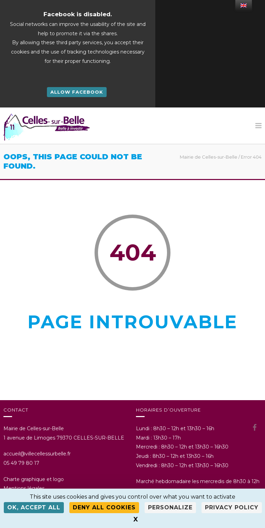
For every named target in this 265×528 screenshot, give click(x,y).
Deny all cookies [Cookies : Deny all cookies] (104, 507)
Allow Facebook (76, 92)
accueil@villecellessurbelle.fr (37, 454)
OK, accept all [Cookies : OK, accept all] (33, 507)
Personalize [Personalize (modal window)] (170, 507)
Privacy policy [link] (231, 507)
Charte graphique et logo (33, 479)
